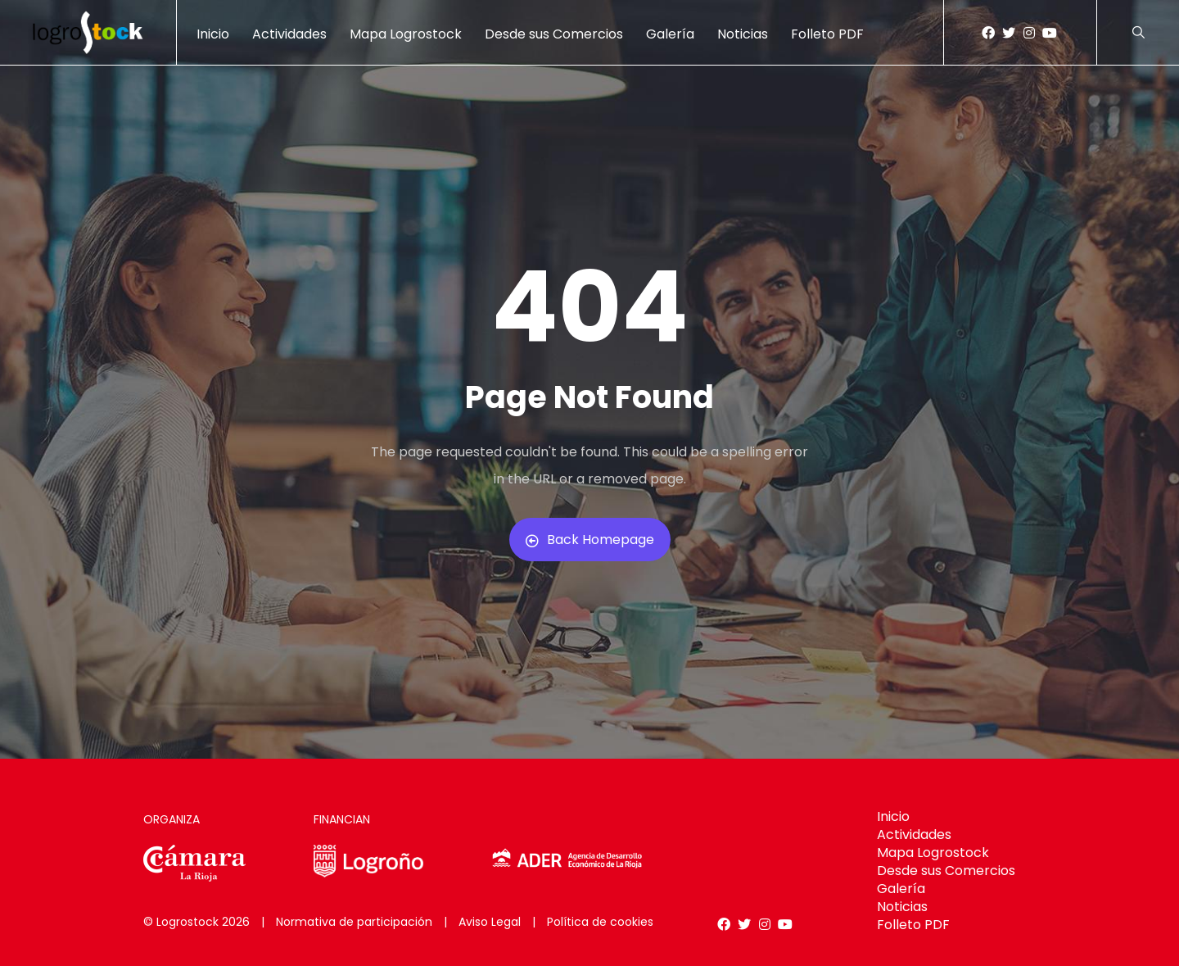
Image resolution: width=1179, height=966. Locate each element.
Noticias (742, 34)
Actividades (289, 34)
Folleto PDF (827, 34)
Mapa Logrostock (406, 34)
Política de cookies (600, 922)
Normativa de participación (354, 922)
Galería (670, 34)
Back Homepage (590, 539)
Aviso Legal (489, 922)
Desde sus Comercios (554, 34)
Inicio (212, 34)
